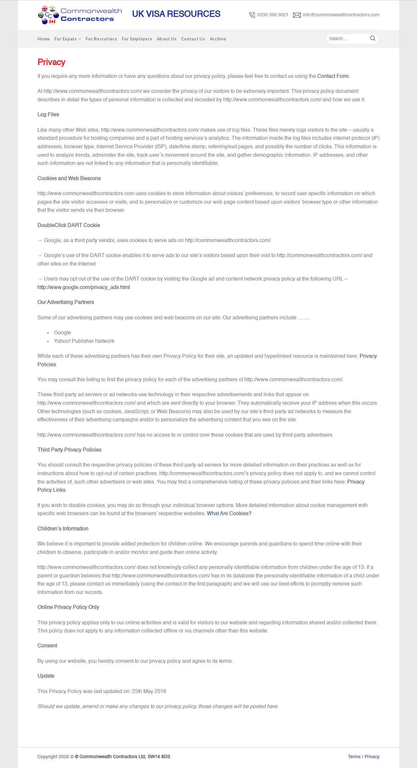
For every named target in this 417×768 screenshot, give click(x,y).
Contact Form (333, 76)
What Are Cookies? (229, 513)
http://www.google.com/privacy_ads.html (83, 287)
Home (43, 38)
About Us (167, 38)
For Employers (137, 38)
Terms (354, 757)
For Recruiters (101, 38)
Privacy (372, 757)
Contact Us (193, 38)
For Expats (67, 39)
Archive (218, 38)
